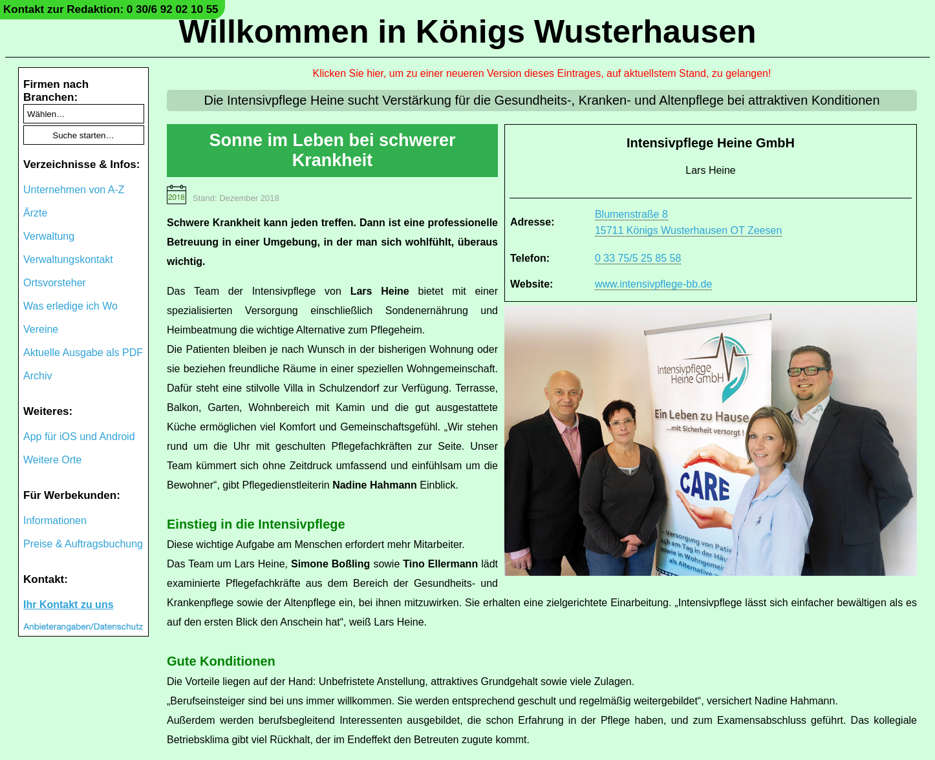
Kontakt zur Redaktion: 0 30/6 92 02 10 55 (111, 9)
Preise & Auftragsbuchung (83, 543)
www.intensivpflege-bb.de (653, 284)
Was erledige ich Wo (70, 306)
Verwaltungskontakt (68, 259)
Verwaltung (48, 236)
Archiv (37, 375)
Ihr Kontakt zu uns (68, 604)
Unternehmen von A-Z (74, 189)
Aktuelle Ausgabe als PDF (83, 352)
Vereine (40, 329)
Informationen (55, 520)
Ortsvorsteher (54, 282)
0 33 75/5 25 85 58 (638, 258)
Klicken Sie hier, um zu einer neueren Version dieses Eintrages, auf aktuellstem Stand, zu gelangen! (542, 73)
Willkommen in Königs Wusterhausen (467, 32)
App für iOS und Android (79, 436)
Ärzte (35, 212)
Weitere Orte (52, 459)
